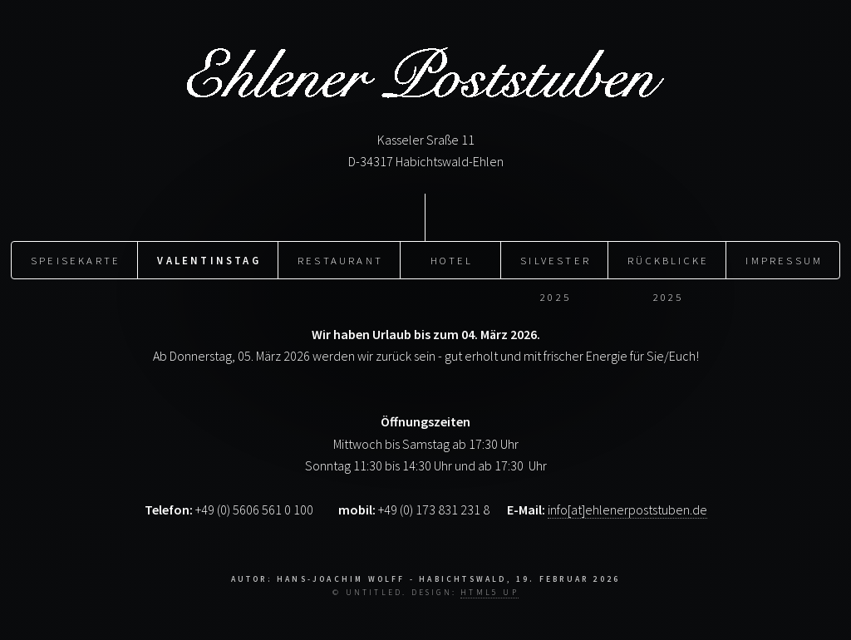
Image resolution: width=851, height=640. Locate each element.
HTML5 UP (489, 593)
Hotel (452, 260)
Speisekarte (76, 260)
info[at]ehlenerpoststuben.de (627, 509)
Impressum (784, 260)
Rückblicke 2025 (668, 266)
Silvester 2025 (555, 266)
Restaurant (340, 260)
